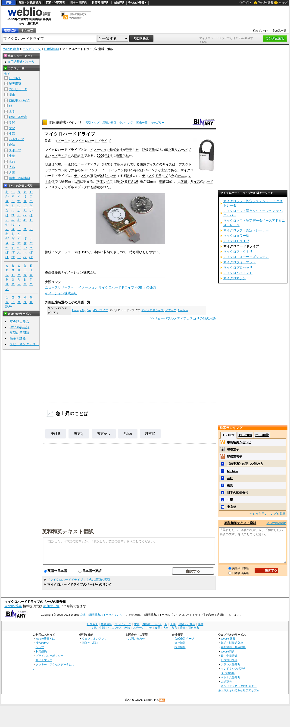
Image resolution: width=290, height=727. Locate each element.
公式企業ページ (184, 638)
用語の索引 (109, 122)
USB (84, 252)
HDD (106, 164)
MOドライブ (100, 310)
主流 (164, 170)
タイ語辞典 (228, 672)
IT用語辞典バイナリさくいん (104, 614)
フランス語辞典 (230, 664)
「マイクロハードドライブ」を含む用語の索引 (78, 579)
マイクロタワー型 (236, 235)
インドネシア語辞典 (233, 668)
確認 (230, 485)
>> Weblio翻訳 (276, 523)
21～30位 (262, 435)
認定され (100, 187)
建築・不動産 (18, 117)
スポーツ (15, 150)
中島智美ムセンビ (239, 442)
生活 (12, 133)
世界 (181, 181)
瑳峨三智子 (234, 456)
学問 (12, 122)
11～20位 (245, 435)
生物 (12, 156)
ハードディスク (88, 164)
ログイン (245, 2)
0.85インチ (108, 175)
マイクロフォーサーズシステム (246, 257)
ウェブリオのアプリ (94, 638)
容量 (48, 164)
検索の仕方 (43, 642)
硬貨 (129, 175)
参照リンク (53, 282)
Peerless (183, 310)
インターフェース (64, 252)
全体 (51, 181)
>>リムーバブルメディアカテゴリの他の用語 (183, 318)
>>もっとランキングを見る (267, 513)
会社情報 (180, 642)
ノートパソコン (112, 170)
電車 (12, 94)
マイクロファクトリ (238, 251)
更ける (56, 433)
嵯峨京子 (233, 449)
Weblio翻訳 (227, 651)
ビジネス (15, 78)
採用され (123, 164)
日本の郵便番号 (237, 492)
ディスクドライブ (155, 175)
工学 (12, 111)
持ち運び (135, 252)
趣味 (12, 144)
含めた (176, 175)
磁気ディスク (149, 164)
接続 (48, 252)
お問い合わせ (136, 638)
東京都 (231, 507)
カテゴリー (157, 122)
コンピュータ (32, 49)
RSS (162, 700)
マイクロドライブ (152, 310)
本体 (97, 252)
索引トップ (92, 122)
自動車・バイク (19, 100)
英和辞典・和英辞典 (233, 647)
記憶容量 (148, 150)
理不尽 (150, 433)
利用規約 (41, 651)
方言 (12, 172)
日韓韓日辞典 (100, 2)
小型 (171, 150)
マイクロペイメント (238, 273)
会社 (230, 478)
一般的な (70, 164)
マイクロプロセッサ (238, 267)
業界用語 (15, 83)
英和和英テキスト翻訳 (68, 531)
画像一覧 (141, 122)
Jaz (89, 310)
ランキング (126, 122)
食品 (12, 161)
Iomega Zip (79, 310)
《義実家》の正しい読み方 (245, 464)
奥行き (129, 181)
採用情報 (180, 647)
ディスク (80, 175)
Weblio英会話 (20, 327)
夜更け (79, 433)
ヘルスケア (16, 139)
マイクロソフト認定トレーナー (246, 230)
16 (136, 181)
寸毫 (230, 499)
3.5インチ (91, 170)
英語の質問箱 (19, 333)
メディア (170, 310)
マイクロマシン (234, 278)
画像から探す (90, 642)
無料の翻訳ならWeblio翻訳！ (78, 16)
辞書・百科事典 (19, 178)
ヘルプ (283, 2)
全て (7, 73)
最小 (187, 181)
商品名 (79, 155)
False (128, 433)
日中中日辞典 (78, 2)
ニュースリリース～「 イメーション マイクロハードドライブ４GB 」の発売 (100, 287)
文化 (12, 128)
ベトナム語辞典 (230, 677)
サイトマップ (44, 660)
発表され (122, 155)
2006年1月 (104, 155)
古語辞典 (119, 2)
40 (121, 181)
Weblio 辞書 (266, 2)
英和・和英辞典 (55, 2)
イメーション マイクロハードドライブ (83, 141)
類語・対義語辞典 (30, 2)
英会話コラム (19, 321)
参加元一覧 (279, 30)
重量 (162, 181)
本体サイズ (104, 181)
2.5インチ (150, 170)
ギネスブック (77, 187)
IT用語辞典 (51, 49)
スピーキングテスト (24, 344)
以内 (77, 181)
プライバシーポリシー (49, 655)
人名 (12, 167)
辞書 (9, 2)
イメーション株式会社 (106, 150)
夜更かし (103, 433)
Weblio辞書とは (45, 638)
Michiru (232, 471)
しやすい (152, 252)
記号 (8, 306)
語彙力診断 (18, 338)
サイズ (167, 164)
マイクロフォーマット (239, 262)
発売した (132, 150)
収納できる (111, 252)
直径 (93, 175)
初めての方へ (261, 30)
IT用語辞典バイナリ (65, 122)
